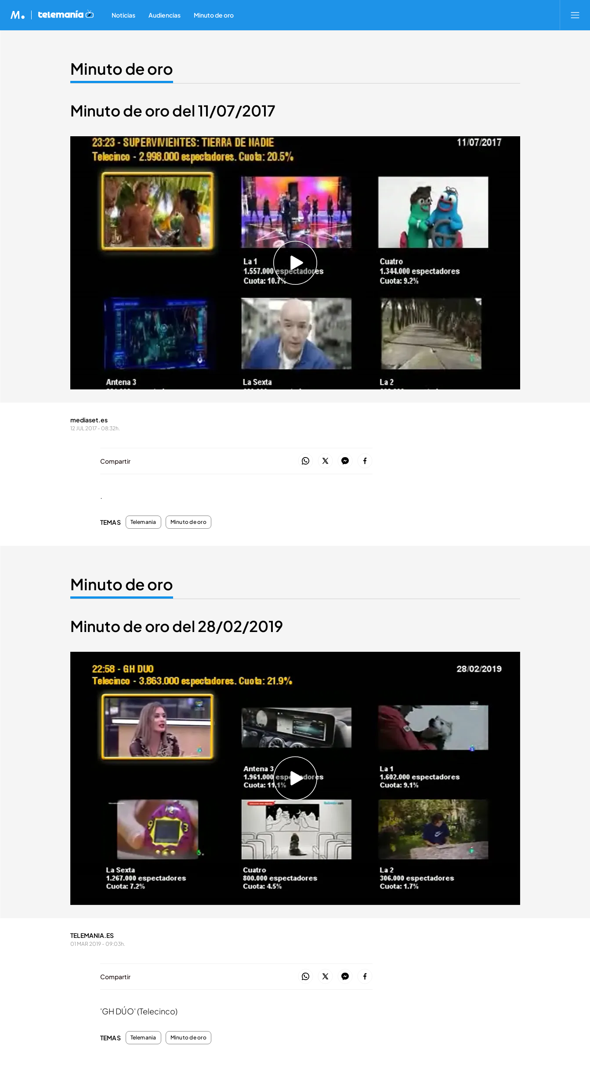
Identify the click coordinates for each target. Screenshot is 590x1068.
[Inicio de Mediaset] (18, 15)
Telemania (143, 522)
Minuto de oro (188, 522)
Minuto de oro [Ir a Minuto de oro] (121, 68)
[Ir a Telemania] (66, 15)
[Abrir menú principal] (575, 15)
